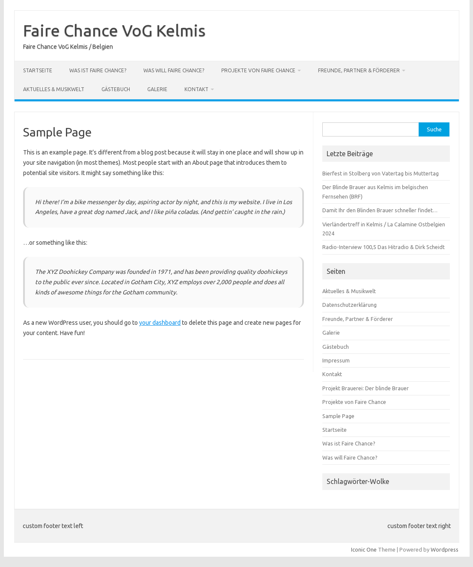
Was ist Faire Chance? (97, 70)
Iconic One (364, 549)
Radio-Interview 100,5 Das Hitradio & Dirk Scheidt (383, 247)
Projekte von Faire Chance (258, 70)
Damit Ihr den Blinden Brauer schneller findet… (379, 210)
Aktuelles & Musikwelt (53, 89)
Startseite (37, 70)
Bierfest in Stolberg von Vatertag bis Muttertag (380, 173)
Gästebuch (115, 89)
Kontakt (196, 89)
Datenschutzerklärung (349, 305)
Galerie (157, 89)
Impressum (336, 360)
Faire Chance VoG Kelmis (114, 30)
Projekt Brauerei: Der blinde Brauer (365, 388)
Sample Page (338, 416)
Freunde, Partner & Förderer (359, 70)
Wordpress (444, 549)
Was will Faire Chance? (173, 70)
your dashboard (160, 322)
